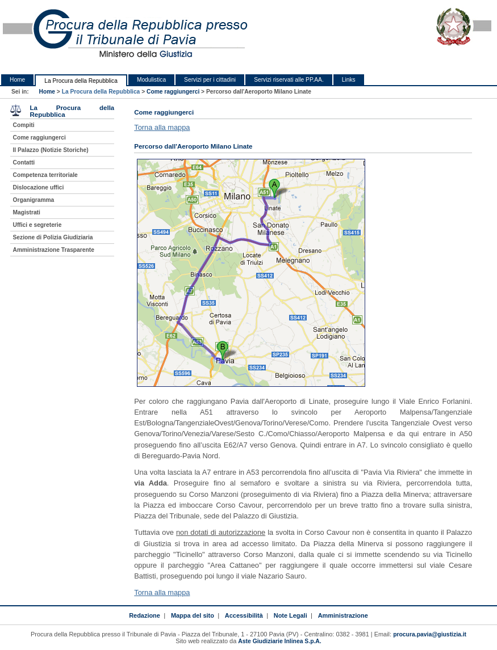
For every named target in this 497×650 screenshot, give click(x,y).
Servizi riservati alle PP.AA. (289, 80)
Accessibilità (244, 615)
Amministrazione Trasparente (53, 250)
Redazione (144, 615)
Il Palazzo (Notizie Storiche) (51, 150)
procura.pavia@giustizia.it (429, 634)
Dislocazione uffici (38, 187)
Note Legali (290, 615)
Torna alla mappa (162, 127)
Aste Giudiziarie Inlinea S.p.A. (279, 641)
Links (349, 80)
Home (17, 80)
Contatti (24, 162)
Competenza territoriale (45, 175)
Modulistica (151, 80)
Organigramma (34, 200)
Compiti (24, 125)
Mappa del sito (192, 615)
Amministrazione (343, 615)
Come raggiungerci (173, 91)
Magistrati (26, 212)
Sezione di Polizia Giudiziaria (53, 237)
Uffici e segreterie (37, 225)
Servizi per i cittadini (210, 80)
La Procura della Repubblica (81, 81)
